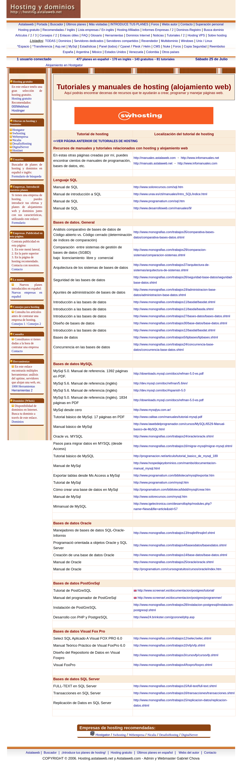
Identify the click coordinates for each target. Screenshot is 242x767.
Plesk (136, 46)
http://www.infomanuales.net (200, 157)
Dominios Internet (138, 35)
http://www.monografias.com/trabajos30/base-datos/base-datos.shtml (180, 323)
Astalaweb (26, 24)
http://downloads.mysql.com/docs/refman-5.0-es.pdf (168, 373)
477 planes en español (93, 59)
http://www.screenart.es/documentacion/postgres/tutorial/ (176, 590)
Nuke (166, 46)
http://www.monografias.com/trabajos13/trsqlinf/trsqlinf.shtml (174, 532)
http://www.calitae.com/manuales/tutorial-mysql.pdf (168, 417)
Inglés (71, 29)
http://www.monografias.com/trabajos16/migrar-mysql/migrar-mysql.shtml (183, 446)
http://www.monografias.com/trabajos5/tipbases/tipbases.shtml (176, 337)
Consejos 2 (34, 323)
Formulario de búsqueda (26, 176)
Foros (155, 24)
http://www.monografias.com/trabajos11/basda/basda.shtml (174, 309)
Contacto (186, 24)
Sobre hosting (217, 35)
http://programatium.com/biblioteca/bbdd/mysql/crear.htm (172, 489)
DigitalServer (20, 147)
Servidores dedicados (88, 41)
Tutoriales (173, 35)
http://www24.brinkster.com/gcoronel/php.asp (164, 617)
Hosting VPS (196, 35)
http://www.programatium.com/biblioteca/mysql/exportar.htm (174, 475)
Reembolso (217, 46)
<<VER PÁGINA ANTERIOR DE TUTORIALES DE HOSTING (95, 141)
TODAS (50, 41)
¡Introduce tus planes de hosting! (83, 752)
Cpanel (125, 46)
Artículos (21, 35)
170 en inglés (121, 59)
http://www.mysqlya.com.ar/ (152, 409)
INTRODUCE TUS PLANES (129, 24)
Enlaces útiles (69, 35)
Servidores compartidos (122, 41)
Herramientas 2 (22, 390)
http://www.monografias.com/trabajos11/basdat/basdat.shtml (174, 302)
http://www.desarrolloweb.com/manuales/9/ (163, 208)
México (97, 52)
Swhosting (18, 133)
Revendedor (149, 41)
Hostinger (18, 110)
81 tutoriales (166, 59)
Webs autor (169, 24)
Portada (42, 24)
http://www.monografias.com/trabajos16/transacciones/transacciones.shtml (184, 693)
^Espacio (23, 46)
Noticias (158, 35)
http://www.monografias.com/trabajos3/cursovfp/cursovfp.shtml (176, 655)
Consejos (46, 35)
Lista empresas (88, 29)
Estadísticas (88, 46)
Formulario (18, 222)
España (68, 52)
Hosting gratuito (29, 29)
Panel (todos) (108, 46)
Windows (187, 41)
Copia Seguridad (195, 46)
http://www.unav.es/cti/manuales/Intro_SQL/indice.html (170, 194)
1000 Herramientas (23, 386)
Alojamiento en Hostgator (64, 65)
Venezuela (136, 52)
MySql (72, 46)
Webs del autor (189, 752)
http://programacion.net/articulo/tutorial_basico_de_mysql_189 (176, 456)
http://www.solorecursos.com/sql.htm (158, 187)
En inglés (107, 29)
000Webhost (20, 106)
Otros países (170, 52)
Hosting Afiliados (128, 29)
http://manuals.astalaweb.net (153, 163)
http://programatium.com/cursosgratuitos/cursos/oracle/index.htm (177, 569)
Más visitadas (98, 24)
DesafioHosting (21, 143)
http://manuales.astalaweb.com (155, 157)
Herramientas (114, 35)
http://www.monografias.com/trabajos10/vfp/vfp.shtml (169, 645)
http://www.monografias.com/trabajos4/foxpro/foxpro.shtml (173, 664)
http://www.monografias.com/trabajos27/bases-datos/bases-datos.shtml (182, 316)
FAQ (84, 35)
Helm (146, 46)
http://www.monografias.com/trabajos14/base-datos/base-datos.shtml (180, 555)
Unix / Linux (204, 41)
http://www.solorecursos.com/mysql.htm (160, 496)
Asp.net (60, 46)
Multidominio (169, 41)
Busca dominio (214, 29)
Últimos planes (76, 24)
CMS (156, 46)
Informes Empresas (155, 29)
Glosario (96, 35)
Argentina (82, 52)
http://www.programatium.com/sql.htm (159, 201)
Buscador (56, 24)
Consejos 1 (18, 323)
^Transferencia (42, 46)
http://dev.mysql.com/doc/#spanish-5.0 (160, 390)
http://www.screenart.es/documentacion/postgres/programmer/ (180, 597)
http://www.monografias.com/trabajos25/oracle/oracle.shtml (174, 562)
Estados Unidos (115, 52)
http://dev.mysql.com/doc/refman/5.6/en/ (161, 383)
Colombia (152, 52)
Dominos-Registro (188, 29)
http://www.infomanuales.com (197, 163)
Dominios (64, 41)
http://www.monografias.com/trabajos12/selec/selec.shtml (172, 638)
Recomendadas (53, 29)
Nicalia (16, 140)
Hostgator (18, 129)
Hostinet (17, 150)
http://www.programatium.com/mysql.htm (161, 482)
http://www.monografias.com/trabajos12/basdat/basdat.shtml (174, 330)
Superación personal (210, 24)
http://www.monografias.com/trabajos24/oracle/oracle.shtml (174, 436)
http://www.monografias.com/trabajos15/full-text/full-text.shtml (175, 686)
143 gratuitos (144, 59)
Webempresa (20, 136)
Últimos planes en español (155, 752)
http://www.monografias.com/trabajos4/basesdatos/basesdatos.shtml (180, 545)
